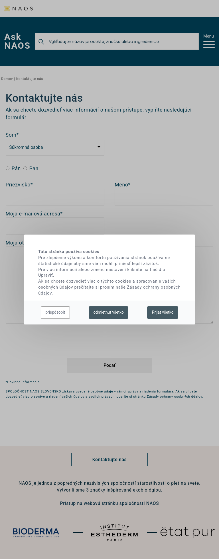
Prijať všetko (163, 312)
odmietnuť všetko (108, 312)
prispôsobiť (55, 312)
